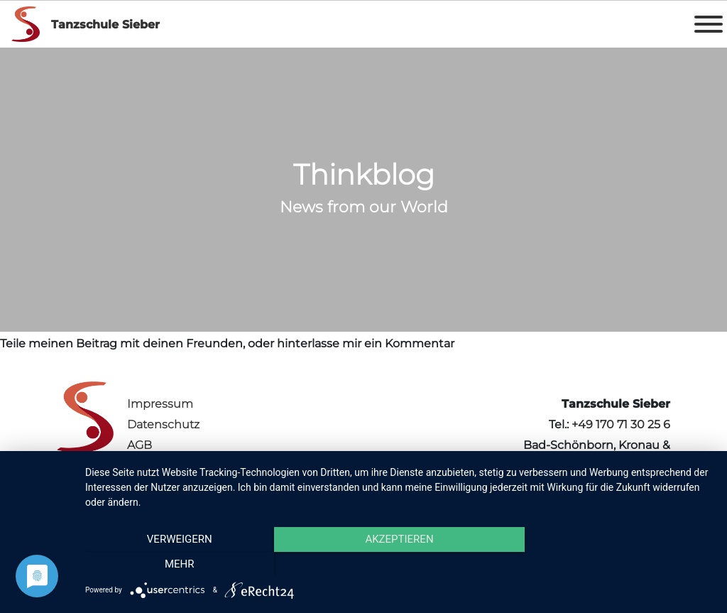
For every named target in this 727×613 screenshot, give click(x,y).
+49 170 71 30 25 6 (621, 424)
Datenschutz (163, 424)
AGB (139, 445)
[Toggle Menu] (708, 24)
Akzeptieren (399, 564)
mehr (619, 564)
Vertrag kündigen (176, 465)
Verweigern (179, 564)
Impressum (160, 404)
